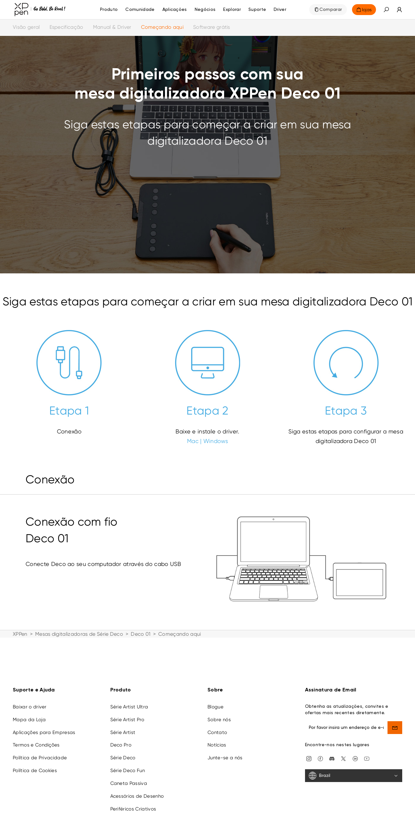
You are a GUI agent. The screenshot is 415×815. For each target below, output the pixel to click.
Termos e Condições (36, 739)
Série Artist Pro (127, 713)
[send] (395, 721)
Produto (109, 9)
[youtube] (367, 752)
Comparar (330, 9)
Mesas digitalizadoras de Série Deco (79, 634)
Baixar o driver (30, 701)
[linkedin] (355, 752)
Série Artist (123, 726)
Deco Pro (121, 739)
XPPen (20, 634)
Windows (215, 441)
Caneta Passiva (128, 777)
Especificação (66, 27)
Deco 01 (140, 634)
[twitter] (343, 752)
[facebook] (320, 752)
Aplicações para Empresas (44, 726)
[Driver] (280, 9)
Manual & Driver (112, 27)
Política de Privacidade (40, 751)
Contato (217, 726)
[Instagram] (309, 752)
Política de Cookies (35, 764)
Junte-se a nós (224, 751)
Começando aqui (162, 27)
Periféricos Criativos (133, 803)
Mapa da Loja (29, 713)
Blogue (215, 701)
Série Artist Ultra (129, 701)
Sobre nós (219, 713)
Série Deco (123, 751)
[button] (386, 9)
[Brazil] (354, 769)
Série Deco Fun (127, 764)
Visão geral (26, 27)
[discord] (332, 752)
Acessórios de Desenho (137, 790)
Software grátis (211, 27)
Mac (193, 441)
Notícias (216, 739)
